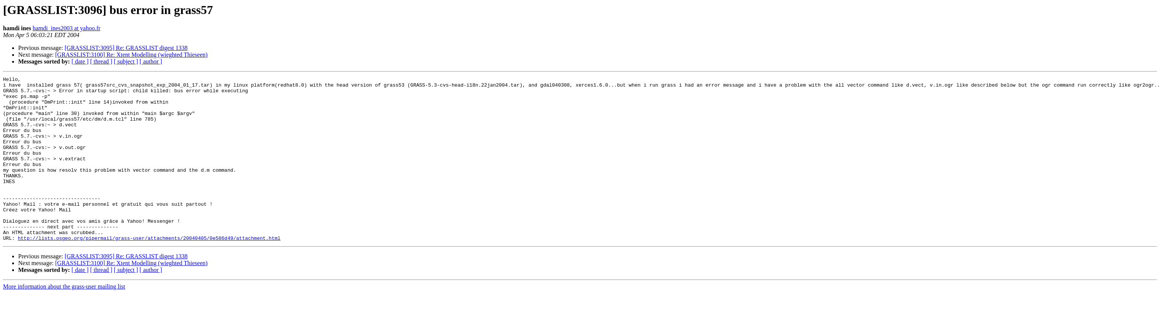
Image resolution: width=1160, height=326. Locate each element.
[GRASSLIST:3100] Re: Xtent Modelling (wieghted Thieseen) (131, 54)
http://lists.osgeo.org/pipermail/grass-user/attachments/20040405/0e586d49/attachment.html (149, 270)
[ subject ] (126, 61)
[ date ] (80, 61)
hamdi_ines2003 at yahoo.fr (66, 28)
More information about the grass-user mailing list (64, 319)
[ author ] (151, 61)
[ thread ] (101, 61)
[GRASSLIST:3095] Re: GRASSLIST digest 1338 (126, 48)
